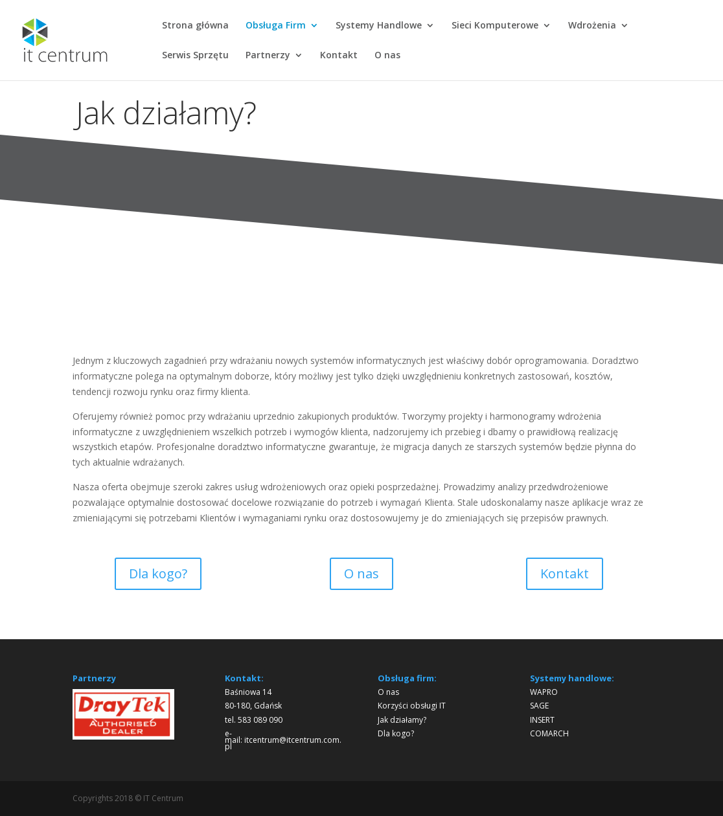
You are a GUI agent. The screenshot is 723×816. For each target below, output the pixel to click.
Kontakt (339, 56)
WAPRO (544, 691)
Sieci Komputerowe (495, 26)
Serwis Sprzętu (195, 56)
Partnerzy (268, 56)
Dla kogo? (158, 573)
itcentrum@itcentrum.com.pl (283, 743)
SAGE (539, 705)
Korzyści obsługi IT (412, 705)
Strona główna (195, 26)
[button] (92, 714)
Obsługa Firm (276, 26)
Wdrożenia (592, 26)
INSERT (542, 719)
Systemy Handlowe (379, 26)
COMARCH (549, 733)
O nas (387, 56)
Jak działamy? (402, 719)
